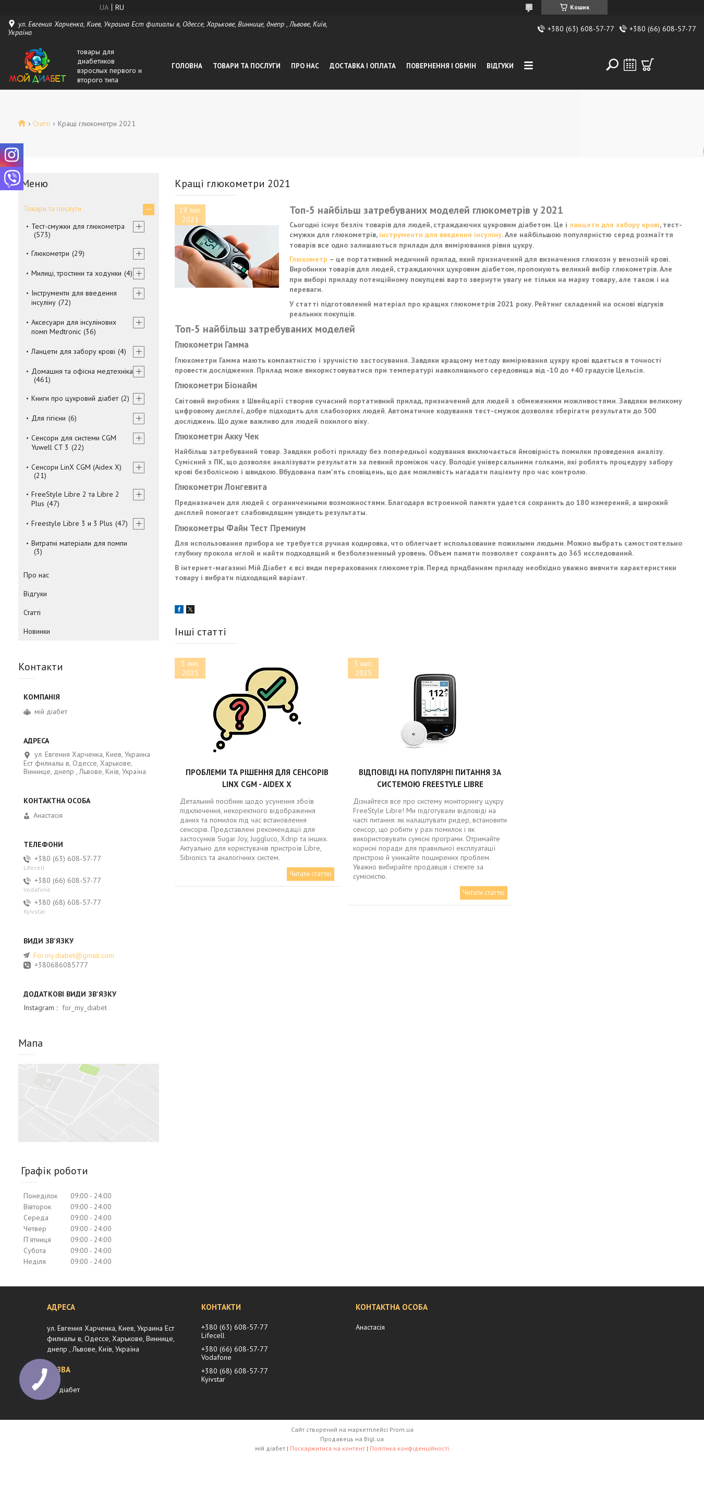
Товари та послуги (247, 66)
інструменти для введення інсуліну (440, 234)
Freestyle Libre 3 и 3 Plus (72, 523)
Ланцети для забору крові (73, 351)
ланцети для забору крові (614, 224)
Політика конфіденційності (409, 1448)
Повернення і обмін (441, 66)
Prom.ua (402, 1429)
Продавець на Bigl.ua (352, 1439)
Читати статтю (310, 873)
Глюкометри (50, 253)
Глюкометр (308, 259)
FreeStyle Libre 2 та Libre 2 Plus (75, 498)
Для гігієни (48, 418)
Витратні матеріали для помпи (79, 543)
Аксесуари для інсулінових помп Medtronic (73, 326)
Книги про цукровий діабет (74, 398)
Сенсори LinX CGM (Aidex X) (76, 467)
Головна (187, 66)
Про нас (305, 66)
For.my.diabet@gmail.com (73, 955)
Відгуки (500, 66)
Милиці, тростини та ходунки (76, 273)
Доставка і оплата (363, 66)
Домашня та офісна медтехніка (82, 371)
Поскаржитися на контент (327, 1448)
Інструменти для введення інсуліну (74, 297)
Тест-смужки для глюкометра (78, 226)
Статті (41, 123)
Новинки (36, 631)
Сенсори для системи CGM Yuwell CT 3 (73, 442)
